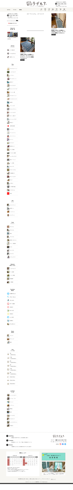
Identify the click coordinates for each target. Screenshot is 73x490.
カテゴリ (8, 9)
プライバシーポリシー (46, 478)
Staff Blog (11, 436)
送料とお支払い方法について (35, 478)
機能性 (20, 9)
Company (11, 440)
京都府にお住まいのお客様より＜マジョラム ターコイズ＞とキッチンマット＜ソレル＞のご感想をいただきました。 (27, 56)
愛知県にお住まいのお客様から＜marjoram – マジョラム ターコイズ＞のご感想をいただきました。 (58, 31)
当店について (53, 479)
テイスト (14, 9)
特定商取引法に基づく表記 (23, 478)
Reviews (11, 445)
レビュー (53, 34)
